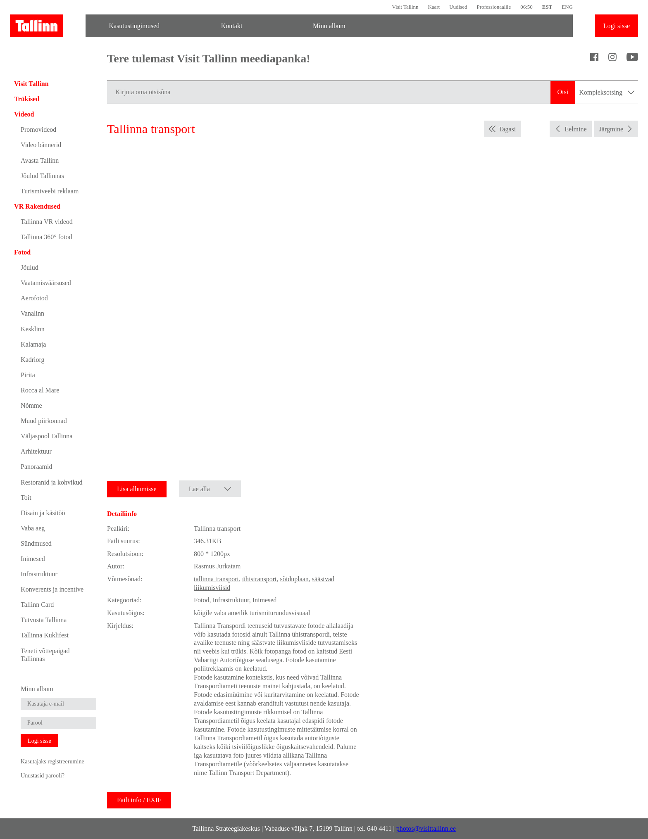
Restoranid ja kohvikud (51, 482)
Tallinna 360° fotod (46, 236)
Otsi (563, 91)
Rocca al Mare (40, 390)
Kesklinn (33, 329)
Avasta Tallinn (40, 160)
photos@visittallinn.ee (426, 828)
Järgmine (611, 129)
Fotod (22, 252)
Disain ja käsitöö (43, 512)
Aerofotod (34, 298)
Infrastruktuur (39, 574)
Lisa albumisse (137, 488)
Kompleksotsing (606, 92)
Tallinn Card (37, 604)
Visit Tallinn (405, 7)
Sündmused (36, 543)
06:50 (526, 7)
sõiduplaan (294, 578)
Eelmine (575, 129)
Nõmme (31, 405)
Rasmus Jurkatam (217, 566)
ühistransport (259, 578)
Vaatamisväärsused (46, 282)
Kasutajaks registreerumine (52, 761)
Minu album (329, 25)
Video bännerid (41, 144)
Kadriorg (32, 359)
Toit (26, 497)
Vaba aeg (33, 528)
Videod (24, 114)
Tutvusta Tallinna (44, 619)
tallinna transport (216, 578)
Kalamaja (33, 344)
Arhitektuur (36, 451)
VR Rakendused (37, 206)
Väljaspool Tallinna (46, 436)
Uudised (458, 7)
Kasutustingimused (134, 25)
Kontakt (232, 25)
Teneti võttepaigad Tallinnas (45, 654)
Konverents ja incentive (52, 589)
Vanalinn (32, 313)
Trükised (26, 98)
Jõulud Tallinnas (42, 175)
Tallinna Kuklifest (45, 635)
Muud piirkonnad (44, 420)
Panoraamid (36, 466)
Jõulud (29, 267)
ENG (567, 7)
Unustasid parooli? (42, 775)
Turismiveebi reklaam (50, 191)
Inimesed (33, 558)
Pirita (28, 374)
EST (547, 7)
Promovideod (38, 129)
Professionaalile (493, 7)
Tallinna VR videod (47, 221)
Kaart (434, 7)
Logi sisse (616, 25)
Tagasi (507, 129)
